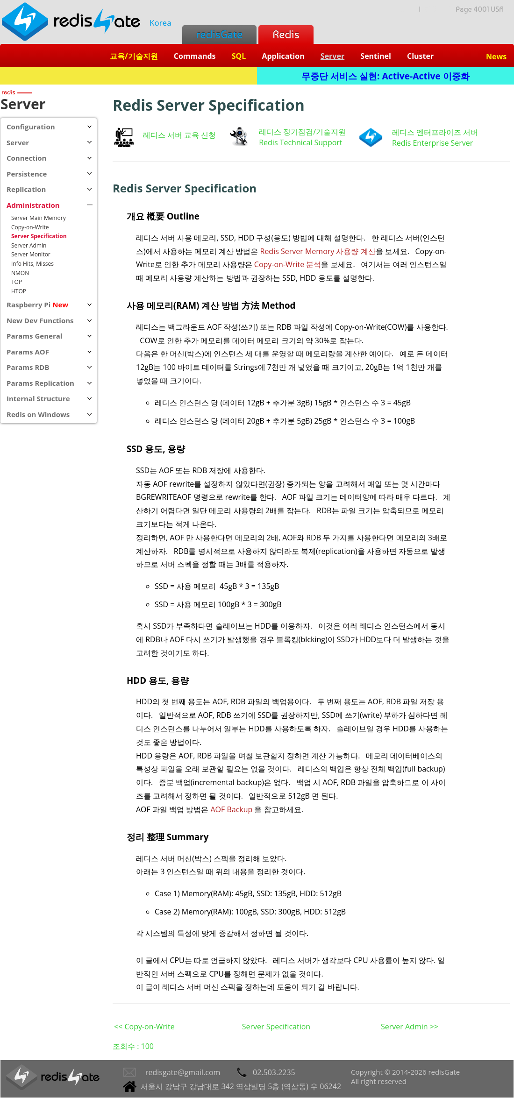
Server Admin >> (409, 1026)
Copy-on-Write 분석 (287, 264)
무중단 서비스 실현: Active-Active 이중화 (385, 76)
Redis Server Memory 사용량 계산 (318, 251)
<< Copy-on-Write (144, 1026)
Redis (285, 34)
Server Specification (276, 1026)
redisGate (219, 34)
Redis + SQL (128, 76)
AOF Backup (231, 809)
